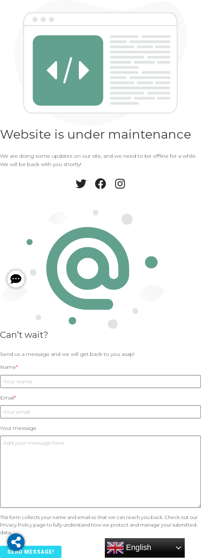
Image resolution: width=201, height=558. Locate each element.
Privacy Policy (16, 525)
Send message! (30, 552)
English (129, 548)
